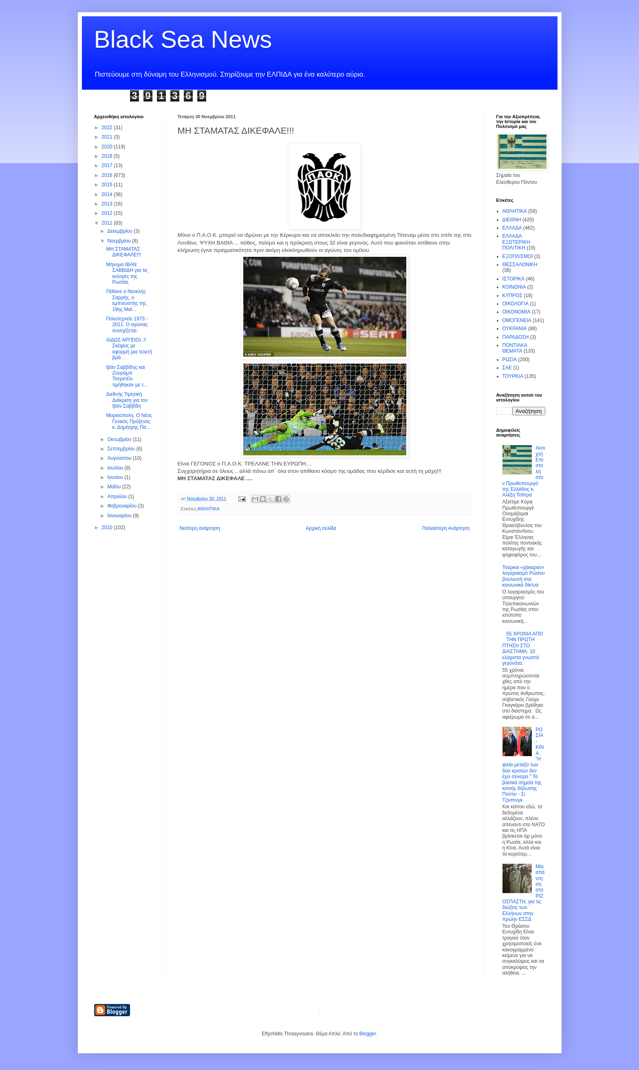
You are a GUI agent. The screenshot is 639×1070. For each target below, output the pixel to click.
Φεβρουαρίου (122, 506)
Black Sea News (183, 39)
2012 (107, 213)
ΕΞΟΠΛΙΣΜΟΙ (517, 256)
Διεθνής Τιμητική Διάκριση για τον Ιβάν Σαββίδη (127, 400)
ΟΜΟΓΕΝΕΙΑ (516, 320)
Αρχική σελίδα (321, 528)
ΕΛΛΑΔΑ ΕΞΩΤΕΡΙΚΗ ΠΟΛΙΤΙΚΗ (516, 242)
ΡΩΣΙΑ (509, 359)
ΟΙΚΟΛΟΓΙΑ (515, 304)
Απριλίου (117, 496)
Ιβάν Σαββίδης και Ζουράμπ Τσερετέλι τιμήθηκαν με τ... (127, 376)
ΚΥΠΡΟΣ (512, 295)
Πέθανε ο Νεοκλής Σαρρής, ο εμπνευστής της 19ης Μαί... (126, 300)
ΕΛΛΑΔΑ (512, 228)
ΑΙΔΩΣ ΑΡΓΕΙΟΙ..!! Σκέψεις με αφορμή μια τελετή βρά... (129, 348)
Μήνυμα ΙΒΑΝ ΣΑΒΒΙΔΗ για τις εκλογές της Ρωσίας (127, 273)
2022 (107, 127)
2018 (107, 156)
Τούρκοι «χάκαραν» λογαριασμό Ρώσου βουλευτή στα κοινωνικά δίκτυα (523, 576)
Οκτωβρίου (119, 439)
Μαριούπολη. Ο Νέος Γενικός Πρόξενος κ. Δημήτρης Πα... (129, 421)
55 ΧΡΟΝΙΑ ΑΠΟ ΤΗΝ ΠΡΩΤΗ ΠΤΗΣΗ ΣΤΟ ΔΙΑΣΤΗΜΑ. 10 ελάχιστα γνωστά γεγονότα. (522, 648)
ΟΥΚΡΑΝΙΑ (514, 328)
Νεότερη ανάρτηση (200, 528)
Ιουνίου (115, 477)
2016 (107, 175)
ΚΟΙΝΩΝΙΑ (514, 287)
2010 (107, 527)
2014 (107, 194)
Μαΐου (114, 487)
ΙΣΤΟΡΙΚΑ (513, 279)
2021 (107, 137)
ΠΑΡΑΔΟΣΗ (515, 337)
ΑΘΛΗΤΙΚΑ (208, 508)
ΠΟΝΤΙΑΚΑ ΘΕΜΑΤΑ (514, 348)
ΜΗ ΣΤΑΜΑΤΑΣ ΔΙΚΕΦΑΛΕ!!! (123, 252)
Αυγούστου (119, 458)
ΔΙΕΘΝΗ (511, 220)
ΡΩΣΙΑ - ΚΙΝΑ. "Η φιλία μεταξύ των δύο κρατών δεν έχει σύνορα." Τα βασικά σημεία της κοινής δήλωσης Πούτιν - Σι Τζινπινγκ (523, 765)
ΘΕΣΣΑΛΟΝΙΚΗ (520, 264)
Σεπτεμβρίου (121, 449)
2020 (107, 147)
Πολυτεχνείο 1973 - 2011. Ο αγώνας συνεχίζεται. (127, 324)
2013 (107, 204)
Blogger (367, 1034)
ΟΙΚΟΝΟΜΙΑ (516, 312)
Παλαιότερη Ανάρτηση (446, 528)
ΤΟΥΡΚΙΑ (512, 376)
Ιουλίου (115, 468)
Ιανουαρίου (120, 515)
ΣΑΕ (507, 368)
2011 (107, 223)
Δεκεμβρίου (120, 231)
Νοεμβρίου (119, 241)
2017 (107, 165)
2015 (107, 185)
